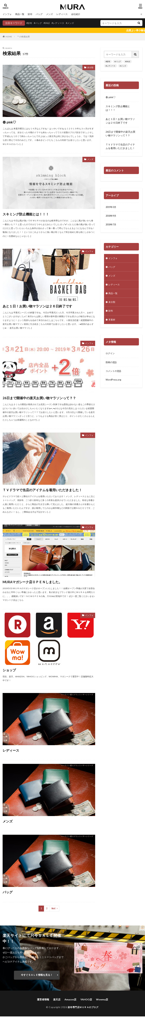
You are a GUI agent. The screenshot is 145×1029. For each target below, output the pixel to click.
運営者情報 (43, 1011)
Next (54, 921)
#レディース (60, 22)
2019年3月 (111, 207)
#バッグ (38, 22)
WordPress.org (114, 384)
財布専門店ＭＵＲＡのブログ (83, 1019)
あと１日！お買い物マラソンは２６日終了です (47, 305)
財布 (31, 14)
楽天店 (56, 1011)
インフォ (7, 14)
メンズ (52, 14)
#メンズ (73, 22)
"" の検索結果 (23, 36)
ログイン (110, 357)
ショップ (11, 682)
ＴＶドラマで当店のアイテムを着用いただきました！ (48, 499)
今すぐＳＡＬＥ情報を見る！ (37, 987)
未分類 (89, 67)
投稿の (112, 366)
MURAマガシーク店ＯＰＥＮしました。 (41, 594)
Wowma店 (102, 1011)
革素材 (112, 322)
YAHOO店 (86, 1011)
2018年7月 (111, 225)
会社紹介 (80, 14)
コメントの (114, 375)
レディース (65, 14)
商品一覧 (21, 14)
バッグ (41, 14)
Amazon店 (70, 1011)
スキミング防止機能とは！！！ (32, 213)
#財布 (29, 22)
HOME (9, 36)
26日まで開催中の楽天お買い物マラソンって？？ (44, 400)
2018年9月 (111, 216)
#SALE (48, 22)
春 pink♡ (11, 121)
